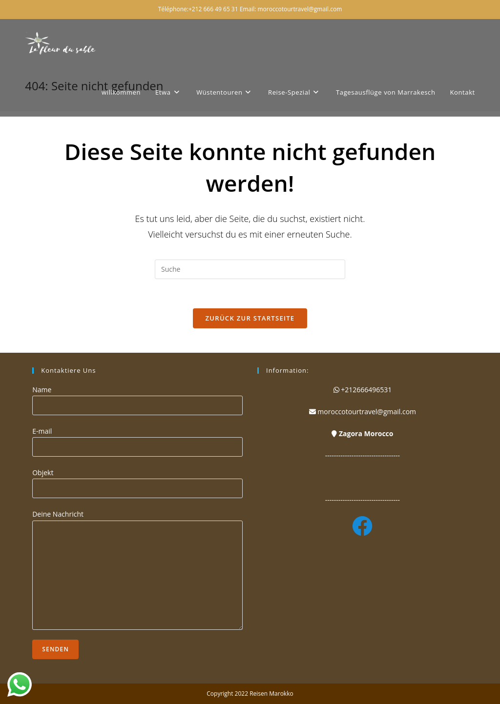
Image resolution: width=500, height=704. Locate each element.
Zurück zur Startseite (250, 318)
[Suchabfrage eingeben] (250, 269)
